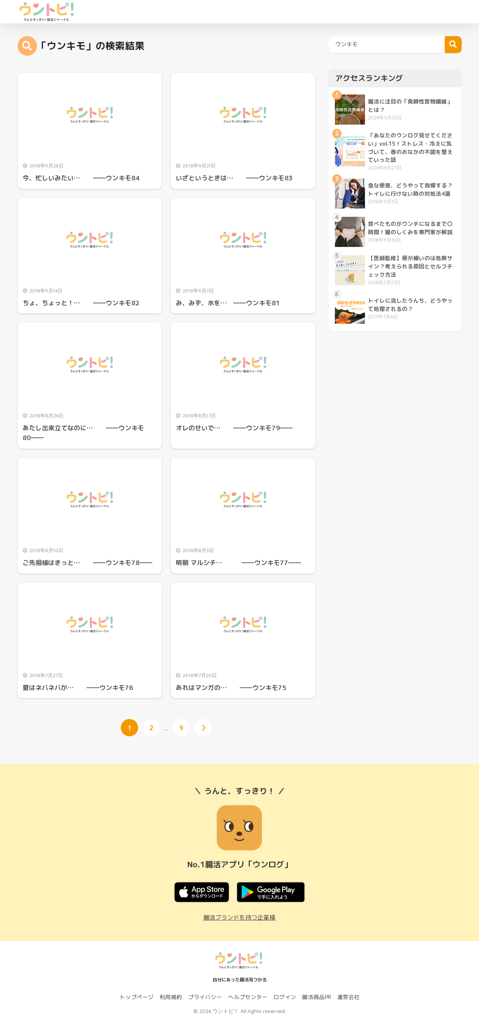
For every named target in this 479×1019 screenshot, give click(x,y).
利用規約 (171, 997)
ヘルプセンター (248, 997)
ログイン (285, 997)
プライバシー (205, 997)
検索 (453, 44)
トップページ (137, 997)
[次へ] (203, 727)
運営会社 (348, 997)
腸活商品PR (316, 997)
